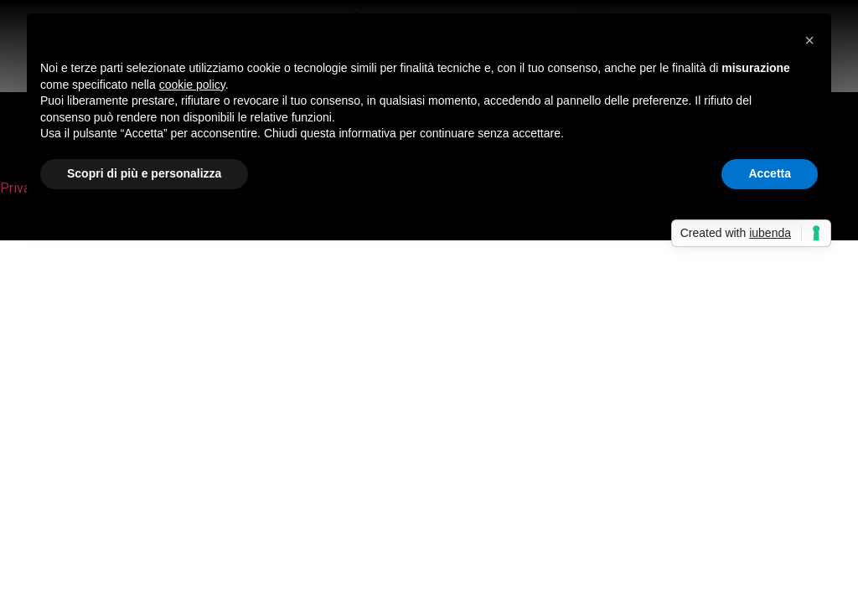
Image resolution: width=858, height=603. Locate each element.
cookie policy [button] (192, 84)
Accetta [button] (769, 173)
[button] (809, 40)
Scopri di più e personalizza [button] (144, 173)
